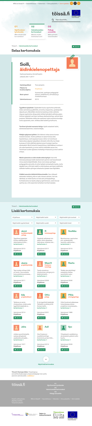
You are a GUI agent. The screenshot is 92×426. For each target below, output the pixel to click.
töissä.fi (61, 14)
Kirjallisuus (38, 89)
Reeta (71, 263)
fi (75, 3)
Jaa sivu (77, 46)
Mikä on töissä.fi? (18, 3)
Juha (23, 327)
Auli (47, 327)
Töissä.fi (14, 46)
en (71, 3)
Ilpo (70, 327)
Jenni (24, 231)
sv (78, 3)
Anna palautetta (52, 3)
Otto (47, 295)
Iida (23, 295)
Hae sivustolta (54, 20)
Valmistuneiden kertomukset (28, 46)
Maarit (48, 263)
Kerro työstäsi (64, 3)
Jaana (24, 263)
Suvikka (72, 231)
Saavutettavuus (31, 3)
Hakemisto (41, 3)
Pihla (70, 295)
